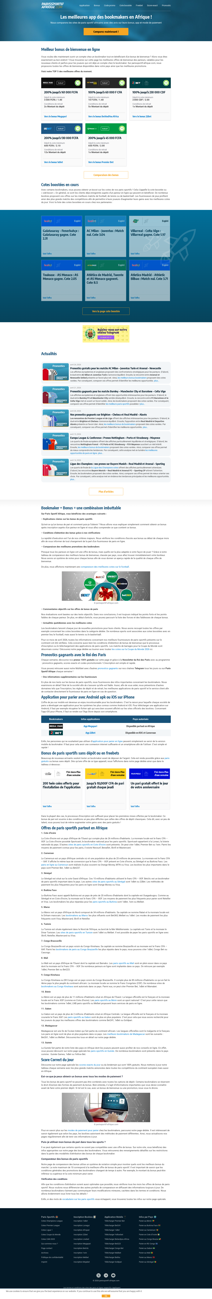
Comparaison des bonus (106, 175)
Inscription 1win (80, 1253)
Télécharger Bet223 (113, 1244)
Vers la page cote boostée (106, 311)
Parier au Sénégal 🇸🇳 (147, 1262)
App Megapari (90, 726)
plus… (156, 381)
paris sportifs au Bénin (106, 1000)
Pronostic (166, 5)
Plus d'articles (106, 491)
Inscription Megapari (82, 1244)
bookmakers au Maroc (77, 915)
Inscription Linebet (81, 1239)
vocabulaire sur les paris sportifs (78, 1199)
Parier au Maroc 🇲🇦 (147, 1257)
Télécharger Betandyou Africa (117, 1239)
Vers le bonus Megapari (55, 116)
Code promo (109, 5)
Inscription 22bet (81, 1234)
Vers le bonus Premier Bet (101, 162)
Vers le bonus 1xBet (53, 162)
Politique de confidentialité (52, 1257)
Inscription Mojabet (82, 1262)
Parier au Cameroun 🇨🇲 (148, 1230)
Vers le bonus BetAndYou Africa (103, 116)
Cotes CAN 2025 (48, 1239)
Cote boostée (126, 5)
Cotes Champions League (52, 1221)
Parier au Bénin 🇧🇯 (146, 1221)
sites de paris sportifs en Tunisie (77, 932)
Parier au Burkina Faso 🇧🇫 (149, 1225)
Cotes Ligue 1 (47, 1230)
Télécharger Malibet (113, 1253)
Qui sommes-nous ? (49, 1244)
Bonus (97, 5)
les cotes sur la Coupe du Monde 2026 (130, 649)
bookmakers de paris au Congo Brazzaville (77, 949)
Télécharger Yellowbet (114, 1234)
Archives (44, 1253)
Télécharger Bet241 (113, 1225)
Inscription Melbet (81, 1257)
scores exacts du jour (89, 1065)
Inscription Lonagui (82, 1225)
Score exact (152, 5)
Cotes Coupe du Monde (51, 1234)
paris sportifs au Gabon (79, 1017)
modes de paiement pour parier (83, 1130)
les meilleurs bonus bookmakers (132, 378)
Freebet (139, 5)
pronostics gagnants (108, 668)
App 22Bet (90, 732)
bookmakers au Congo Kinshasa (57, 986)
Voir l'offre (47, 253)
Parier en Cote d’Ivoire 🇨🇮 (149, 1234)
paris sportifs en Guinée (102, 1051)
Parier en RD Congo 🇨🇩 (148, 1244)
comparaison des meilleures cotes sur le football (105, 566)
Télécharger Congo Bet (114, 1248)
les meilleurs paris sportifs (117, 404)
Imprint (44, 1262)
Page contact (46, 1248)
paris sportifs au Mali (123, 963)
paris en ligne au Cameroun (54, 864)
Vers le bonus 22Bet (141, 116)
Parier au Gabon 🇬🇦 (147, 1248)
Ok (106, 1296)
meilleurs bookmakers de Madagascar (126, 1034)
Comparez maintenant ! (106, 31)
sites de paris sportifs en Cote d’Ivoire (87, 844)
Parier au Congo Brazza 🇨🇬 (150, 1239)
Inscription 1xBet (81, 1221)
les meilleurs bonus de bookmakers (120, 424)
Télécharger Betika (112, 1257)
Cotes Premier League (50, 1225)
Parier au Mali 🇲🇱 (146, 1253)
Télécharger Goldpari (113, 1262)
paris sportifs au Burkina (105, 901)
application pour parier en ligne (107, 741)
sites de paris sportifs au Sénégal (108, 881)
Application (84, 5)
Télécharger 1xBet (112, 1230)
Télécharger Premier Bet (115, 1221)
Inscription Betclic (81, 1248)
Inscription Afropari (82, 1230)
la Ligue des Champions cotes (104, 467)
